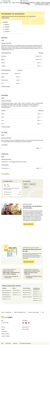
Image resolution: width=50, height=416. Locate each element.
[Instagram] (29, 323)
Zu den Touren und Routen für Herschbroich (10, 277)
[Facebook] (23, 323)
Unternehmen (4, 331)
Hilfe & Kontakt (25, 329)
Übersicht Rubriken (5, 336)
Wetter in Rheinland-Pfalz (18, 312)
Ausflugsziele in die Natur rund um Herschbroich (32, 277)
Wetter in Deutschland (6, 312)
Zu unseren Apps (5, 322)
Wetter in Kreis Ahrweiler (32, 312)
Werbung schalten (5, 333)
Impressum (15, 343)
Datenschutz (8, 343)
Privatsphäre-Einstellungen (25, 343)
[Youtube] (26, 323)
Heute (2, 40)
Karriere (3, 329)
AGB (2, 343)
